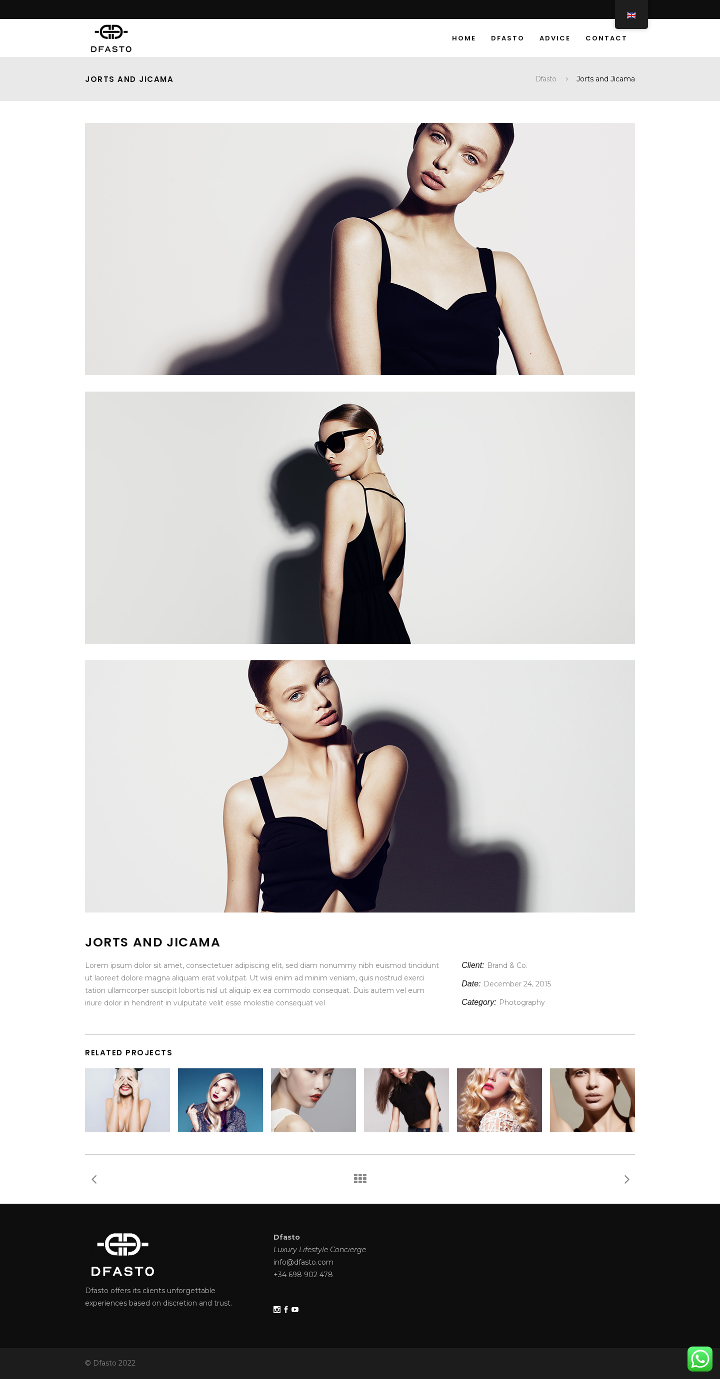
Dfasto (546, 78)
